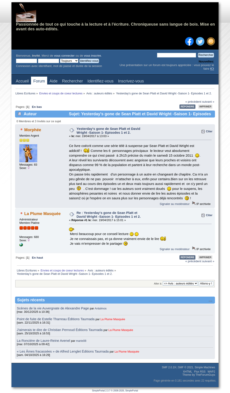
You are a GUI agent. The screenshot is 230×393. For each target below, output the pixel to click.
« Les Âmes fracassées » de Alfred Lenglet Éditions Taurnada (63, 351)
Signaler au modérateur (175, 204)
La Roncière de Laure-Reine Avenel (43, 340)
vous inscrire (92, 55)
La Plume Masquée (42, 213)
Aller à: (158, 283)
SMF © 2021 (185, 367)
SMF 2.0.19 (169, 367)
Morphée (32, 130)
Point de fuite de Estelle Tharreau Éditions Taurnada (56, 319)
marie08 (81, 340)
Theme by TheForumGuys (198, 374)
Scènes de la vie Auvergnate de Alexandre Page (53, 308)
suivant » (208, 101)
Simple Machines (205, 367)
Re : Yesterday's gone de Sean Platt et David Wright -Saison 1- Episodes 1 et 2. (109, 214)
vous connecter (64, 55)
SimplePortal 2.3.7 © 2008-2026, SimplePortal (115, 390)
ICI (212, 68)
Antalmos (100, 308)
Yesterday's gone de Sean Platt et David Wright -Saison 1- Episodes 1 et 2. (108, 130)
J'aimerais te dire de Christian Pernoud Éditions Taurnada (60, 330)
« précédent (193, 101)
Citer (209, 131)
